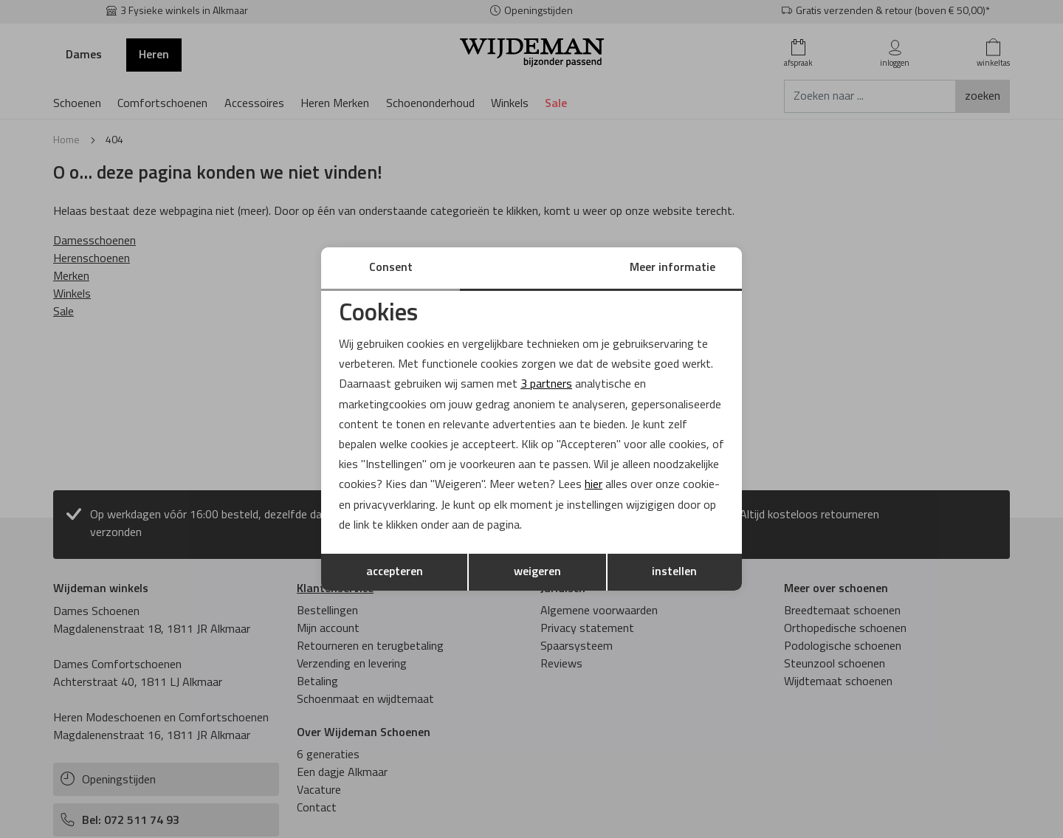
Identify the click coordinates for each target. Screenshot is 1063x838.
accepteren (394, 572)
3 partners (546, 385)
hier (593, 485)
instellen (674, 572)
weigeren (537, 572)
